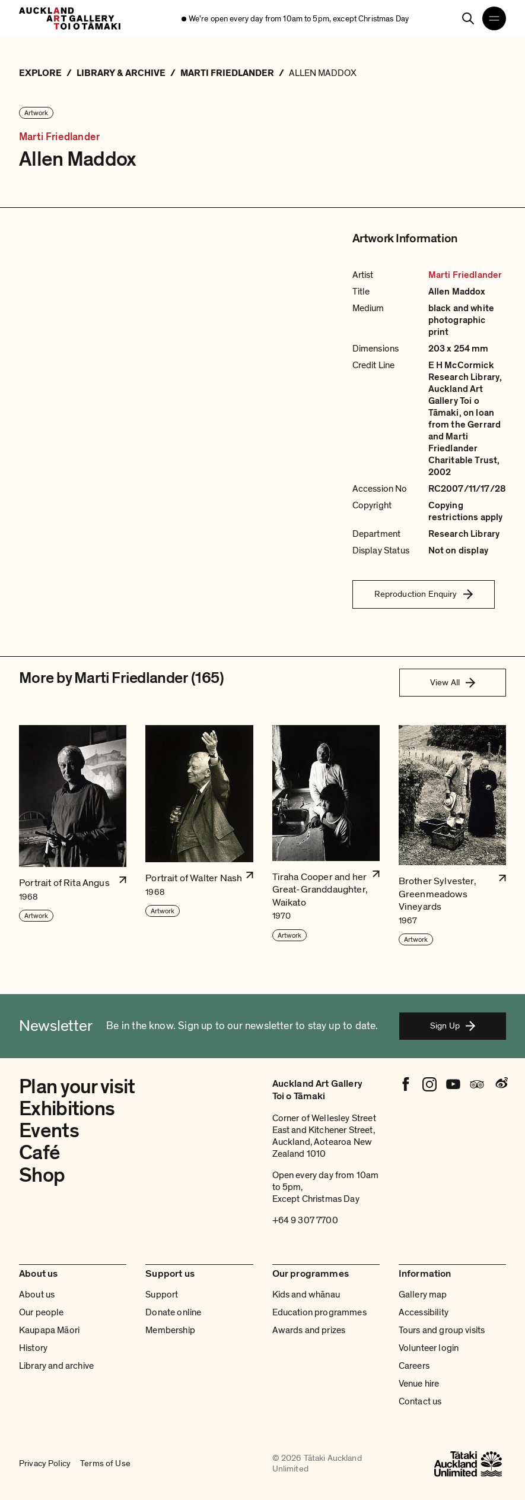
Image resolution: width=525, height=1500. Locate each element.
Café (39, 1152)
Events (49, 1130)
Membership (170, 1330)
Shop (42, 1175)
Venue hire (419, 1383)
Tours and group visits (442, 1330)
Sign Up (452, 1025)
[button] (72, 836)
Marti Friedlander (59, 137)
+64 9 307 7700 (305, 1220)
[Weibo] (501, 1084)
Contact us (420, 1401)
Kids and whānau (306, 1294)
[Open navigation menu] (494, 18)
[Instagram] (429, 1084)
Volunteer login (429, 1348)
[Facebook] (406, 1084)
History (33, 1348)
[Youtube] (453, 1084)
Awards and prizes (309, 1330)
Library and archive (56, 1365)
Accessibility (423, 1312)
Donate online (173, 1312)
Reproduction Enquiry (423, 594)
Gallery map (423, 1294)
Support (161, 1294)
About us (37, 1294)
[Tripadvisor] (477, 1084)
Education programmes (319, 1312)
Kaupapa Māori (49, 1330)
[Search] (468, 18)
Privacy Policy (45, 1463)
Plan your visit (77, 1086)
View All (452, 682)
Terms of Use (105, 1463)
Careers (414, 1365)
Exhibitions (66, 1108)
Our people (41, 1312)
